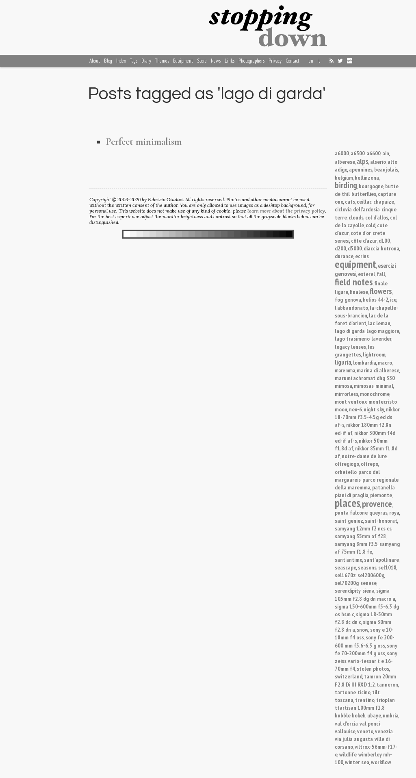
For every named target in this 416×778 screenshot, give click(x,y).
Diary (146, 60)
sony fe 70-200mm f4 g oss (366, 649)
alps (362, 161)
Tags (133, 60)
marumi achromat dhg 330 (365, 378)
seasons (367, 567)
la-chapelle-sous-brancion (366, 311)
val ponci (370, 723)
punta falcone (351, 512)
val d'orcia (346, 723)
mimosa (343, 385)
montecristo (382, 401)
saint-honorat (381, 520)
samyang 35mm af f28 (360, 536)
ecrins (362, 256)
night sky (374, 409)
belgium (344, 177)
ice (393, 299)
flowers (381, 291)
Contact (292, 60)
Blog (108, 60)
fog (339, 299)
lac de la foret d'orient (361, 319)
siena (368, 590)
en (311, 60)
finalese (359, 292)
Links (229, 60)
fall (381, 274)
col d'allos (376, 217)
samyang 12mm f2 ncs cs (363, 528)
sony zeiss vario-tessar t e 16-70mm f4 (366, 660)
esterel (366, 274)
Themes (162, 60)
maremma (345, 370)
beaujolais (386, 169)
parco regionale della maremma (367, 483)
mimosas (364, 385)
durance (344, 256)
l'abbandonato (351, 307)
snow (362, 629)
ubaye (374, 715)
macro (385, 362)
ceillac (364, 201)
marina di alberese (378, 370)
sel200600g (371, 575)
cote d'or (361, 233)
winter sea (357, 762)
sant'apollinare (381, 559)
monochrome (375, 394)
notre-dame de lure (364, 456)
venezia (384, 731)
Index (121, 60)
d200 (340, 248)
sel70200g (347, 583)
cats (350, 201)
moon (341, 409)
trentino (365, 700)
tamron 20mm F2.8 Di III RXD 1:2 (365, 680)
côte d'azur (364, 240)
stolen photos (373, 668)
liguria (343, 362)
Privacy (275, 60)
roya (394, 512)
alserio (378, 161)
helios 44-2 (375, 299)
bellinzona (367, 177)
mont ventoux (351, 401)
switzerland (348, 676)
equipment (355, 264)
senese (368, 583)
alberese (345, 161)
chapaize (383, 201)
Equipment (183, 60)
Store (202, 60)
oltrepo (369, 463)
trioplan (385, 700)
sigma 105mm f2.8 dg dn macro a (365, 594)
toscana (344, 700)
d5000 (355, 248)
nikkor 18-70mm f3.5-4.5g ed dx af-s (367, 416)
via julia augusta (354, 739)
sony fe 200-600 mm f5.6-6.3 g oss (364, 641)
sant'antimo (348, 559)
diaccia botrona (381, 248)
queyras (378, 512)
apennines (361, 169)
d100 (384, 240)
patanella (383, 487)
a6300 (358, 153)
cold (370, 225)
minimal (384, 385)
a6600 (373, 153)
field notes (354, 282)
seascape (345, 567)
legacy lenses (350, 346)
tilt (376, 692)
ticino (364, 692)
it (318, 60)
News (216, 60)
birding (346, 185)
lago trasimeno (352, 338)
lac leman (379, 323)
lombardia (364, 362)
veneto (365, 731)
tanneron (387, 684)
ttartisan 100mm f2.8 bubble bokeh (360, 711)
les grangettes (355, 350)
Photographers (251, 60)
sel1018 (387, 567)
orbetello (346, 472)
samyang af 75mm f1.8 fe (367, 547)
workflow (381, 762)
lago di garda (350, 331)
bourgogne (371, 186)
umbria (391, 715)
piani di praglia (351, 495)
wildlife (348, 754)
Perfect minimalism (144, 142)
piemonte (381, 495)
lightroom (374, 354)
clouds (356, 217)
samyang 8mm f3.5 (356, 544)
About (94, 60)
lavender (381, 338)
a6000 (342, 153)
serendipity (348, 590)
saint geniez (349, 520)
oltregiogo (347, 463)
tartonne (345, 692)
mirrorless (346, 394)
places (347, 502)
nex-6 (355, 409)
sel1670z (345, 575)
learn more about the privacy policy (286, 211)
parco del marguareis (357, 475)
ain (385, 153)
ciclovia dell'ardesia (357, 209)
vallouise (345, 731)
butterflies (363, 194)
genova (352, 299)
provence (377, 503)
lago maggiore (382, 331)
